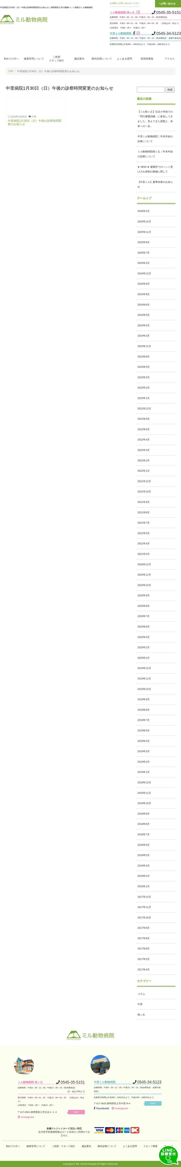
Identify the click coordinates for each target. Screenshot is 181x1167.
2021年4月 (144, 543)
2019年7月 (144, 720)
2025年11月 (144, 231)
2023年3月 (144, 377)
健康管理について (34, 58)
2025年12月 (144, 221)
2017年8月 (144, 938)
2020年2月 (144, 647)
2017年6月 (144, 948)
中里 (34, 116)
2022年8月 (144, 418)
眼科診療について (102, 58)
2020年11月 (144, 574)
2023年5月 (144, 366)
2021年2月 (144, 553)
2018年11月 (144, 792)
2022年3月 (144, 449)
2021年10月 (144, 491)
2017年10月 (144, 917)
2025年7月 (144, 252)
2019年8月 (144, 709)
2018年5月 (144, 855)
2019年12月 (144, 668)
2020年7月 (144, 616)
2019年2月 (144, 761)
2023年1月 (144, 397)
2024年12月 (144, 273)
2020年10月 (144, 585)
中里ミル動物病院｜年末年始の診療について (155, 139)
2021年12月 (144, 481)
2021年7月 (144, 522)
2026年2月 (144, 211)
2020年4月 (144, 636)
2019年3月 (144, 751)
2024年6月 (144, 304)
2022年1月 (144, 470)
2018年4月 (144, 865)
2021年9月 (144, 501)
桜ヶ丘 (141, 1014)
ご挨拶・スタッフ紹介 (63, 1146)
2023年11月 (144, 346)
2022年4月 (144, 439)
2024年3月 (144, 335)
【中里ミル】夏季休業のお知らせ (155, 184)
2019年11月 (144, 678)
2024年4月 (144, 325)
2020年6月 (144, 626)
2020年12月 (144, 564)
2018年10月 (144, 803)
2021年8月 (144, 512)
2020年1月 (144, 657)
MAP (77, 1112)
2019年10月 (144, 688)
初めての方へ (11, 58)
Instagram (26, 1116)
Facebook (101, 1108)
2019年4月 (144, 740)
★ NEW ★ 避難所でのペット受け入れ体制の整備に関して (155, 169)
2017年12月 (144, 896)
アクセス (170, 58)
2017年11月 (144, 907)
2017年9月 (144, 927)
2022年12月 (144, 408)
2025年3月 (144, 263)
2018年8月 (144, 823)
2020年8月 (144, 605)
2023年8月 (144, 356)
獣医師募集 (147, 58)
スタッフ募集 (150, 1146)
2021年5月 (144, 533)
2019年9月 (144, 699)
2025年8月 (144, 242)
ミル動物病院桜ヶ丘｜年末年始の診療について (155, 154)
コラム (141, 993)
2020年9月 (144, 595)
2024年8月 (144, 294)
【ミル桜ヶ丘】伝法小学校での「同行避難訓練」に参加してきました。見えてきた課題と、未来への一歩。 (155, 118)
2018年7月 (144, 834)
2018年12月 (144, 782)
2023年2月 (144, 387)
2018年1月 (144, 886)
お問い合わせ (168, 3)
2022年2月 (144, 460)
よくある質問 (124, 58)
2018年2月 (144, 875)
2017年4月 (144, 969)
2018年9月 (144, 813)
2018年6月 (144, 844)
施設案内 (79, 58)
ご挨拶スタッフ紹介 (56, 58)
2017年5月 (144, 958)
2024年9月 (144, 283)
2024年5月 (144, 314)
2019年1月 (144, 772)
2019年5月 (144, 730)
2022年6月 (144, 429)
